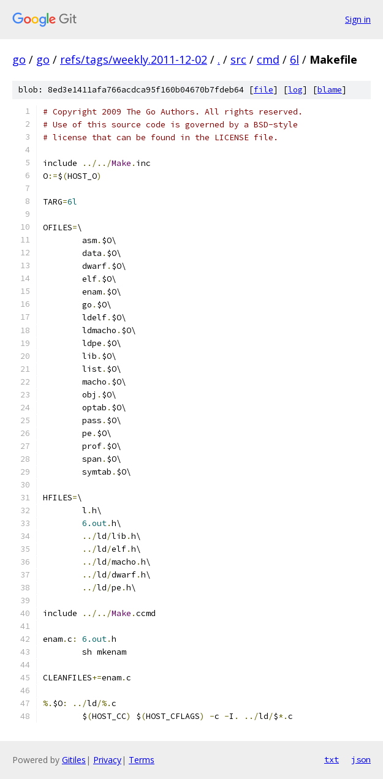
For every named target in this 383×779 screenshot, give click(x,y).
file (263, 90)
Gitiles (74, 760)
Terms (141, 760)
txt (331, 759)
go (19, 59)
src (238, 59)
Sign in (358, 19)
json (361, 759)
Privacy (107, 760)
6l (294, 59)
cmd (268, 59)
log (295, 90)
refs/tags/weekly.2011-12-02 (133, 59)
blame (329, 90)
